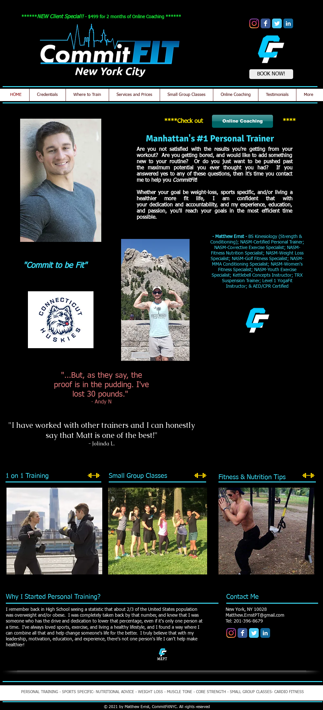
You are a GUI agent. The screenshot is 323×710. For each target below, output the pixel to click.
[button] (257, 395)
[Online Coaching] (242, 121)
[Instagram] (254, 23)
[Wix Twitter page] (277, 23)
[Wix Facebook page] (265, 23)
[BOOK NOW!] (271, 74)
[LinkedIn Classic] (288, 23)
